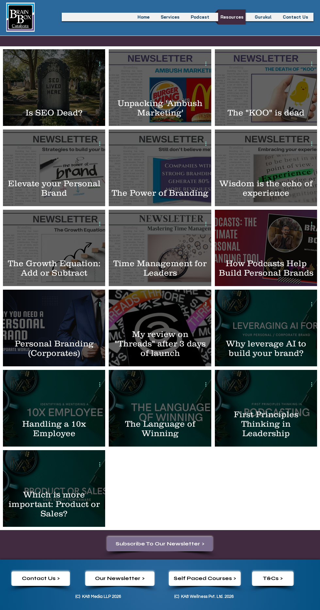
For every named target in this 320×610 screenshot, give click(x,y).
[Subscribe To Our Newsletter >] (160, 544)
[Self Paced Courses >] (205, 579)
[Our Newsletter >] (119, 579)
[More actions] (102, 64)
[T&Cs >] (273, 579)
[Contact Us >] (40, 579)
